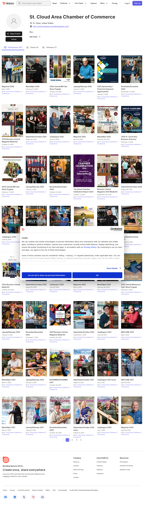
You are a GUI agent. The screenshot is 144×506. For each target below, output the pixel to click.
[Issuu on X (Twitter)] (24, 500)
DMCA (48, 493)
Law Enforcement (24, 493)
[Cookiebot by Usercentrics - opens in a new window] (112, 229)
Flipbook (100, 473)
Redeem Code (125, 473)
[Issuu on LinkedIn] (15, 500)
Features (100, 469)
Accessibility (62, 493)
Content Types (102, 465)
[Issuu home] (8, 3)
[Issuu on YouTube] (42, 500)
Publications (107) (13, 50)
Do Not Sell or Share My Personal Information (84, 493)
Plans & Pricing (78, 473)
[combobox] (36, 3)
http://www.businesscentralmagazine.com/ (51, 26)
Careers (76, 469)
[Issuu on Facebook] (5, 500)
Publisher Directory (126, 469)
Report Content (37, 493)
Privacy (12, 493)
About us (76, 465)
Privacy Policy (90, 247)
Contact (76, 481)
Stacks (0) (32, 50)
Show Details (112, 268)
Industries (100, 477)
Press (75, 477)
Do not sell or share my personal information (46, 275)
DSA (54, 493)
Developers (124, 465)
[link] (54, 3)
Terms (5, 493)
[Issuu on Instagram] (33, 500)
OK (97, 275)
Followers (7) (49, 50)
